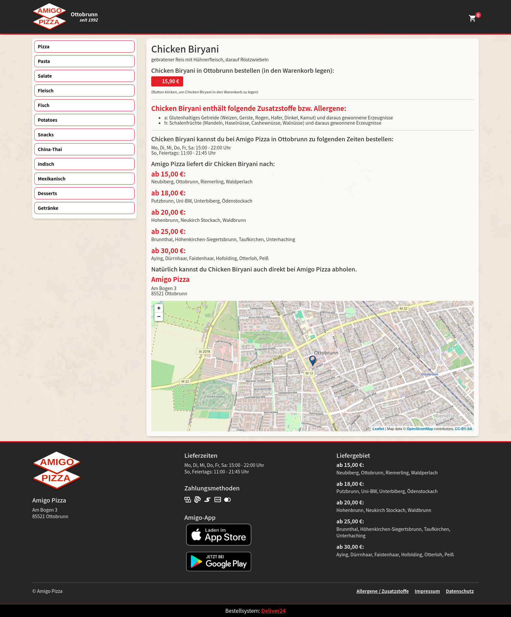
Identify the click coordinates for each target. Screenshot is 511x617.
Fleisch (45, 90)
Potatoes (47, 119)
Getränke (48, 208)
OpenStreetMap (420, 429)
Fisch (44, 105)
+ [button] (159, 308)
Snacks (46, 134)
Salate (45, 75)
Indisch (46, 164)
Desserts (47, 193)
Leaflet (378, 429)
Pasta (44, 61)
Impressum (427, 591)
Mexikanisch (52, 178)
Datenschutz (460, 591)
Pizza (44, 46)
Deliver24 (273, 610)
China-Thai (50, 149)
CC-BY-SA (463, 429)
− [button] (159, 317)
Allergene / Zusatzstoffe (383, 591)
